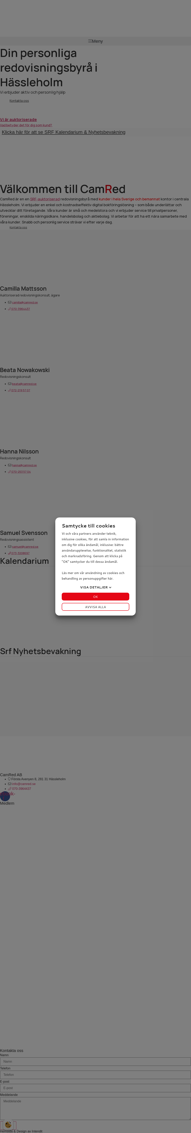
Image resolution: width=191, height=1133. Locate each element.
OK (95, 596)
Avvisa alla (95, 607)
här (110, 578)
